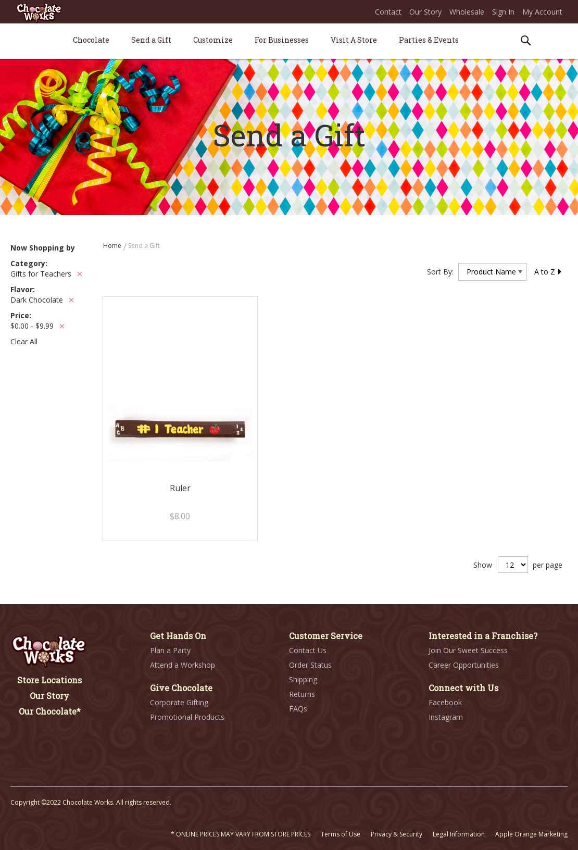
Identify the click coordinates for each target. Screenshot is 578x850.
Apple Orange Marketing (531, 834)
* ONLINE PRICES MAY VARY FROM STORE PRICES (240, 834)
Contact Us (307, 650)
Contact (388, 12)
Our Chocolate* (50, 711)
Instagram (446, 717)
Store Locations (49, 679)
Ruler (180, 488)
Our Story (425, 12)
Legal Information (459, 834)
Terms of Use (340, 834)
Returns (302, 694)
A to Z (548, 272)
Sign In (503, 12)
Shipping (303, 679)
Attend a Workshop (182, 665)
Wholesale (466, 12)
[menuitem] (91, 40)
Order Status (310, 665)
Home (113, 245)
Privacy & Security (396, 834)
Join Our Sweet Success (468, 650)
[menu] (289, 41)
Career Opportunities (464, 665)
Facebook (445, 702)
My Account (542, 12)
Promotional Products (187, 717)
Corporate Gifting (179, 702)
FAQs (298, 709)
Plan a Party (170, 650)
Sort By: (440, 272)
